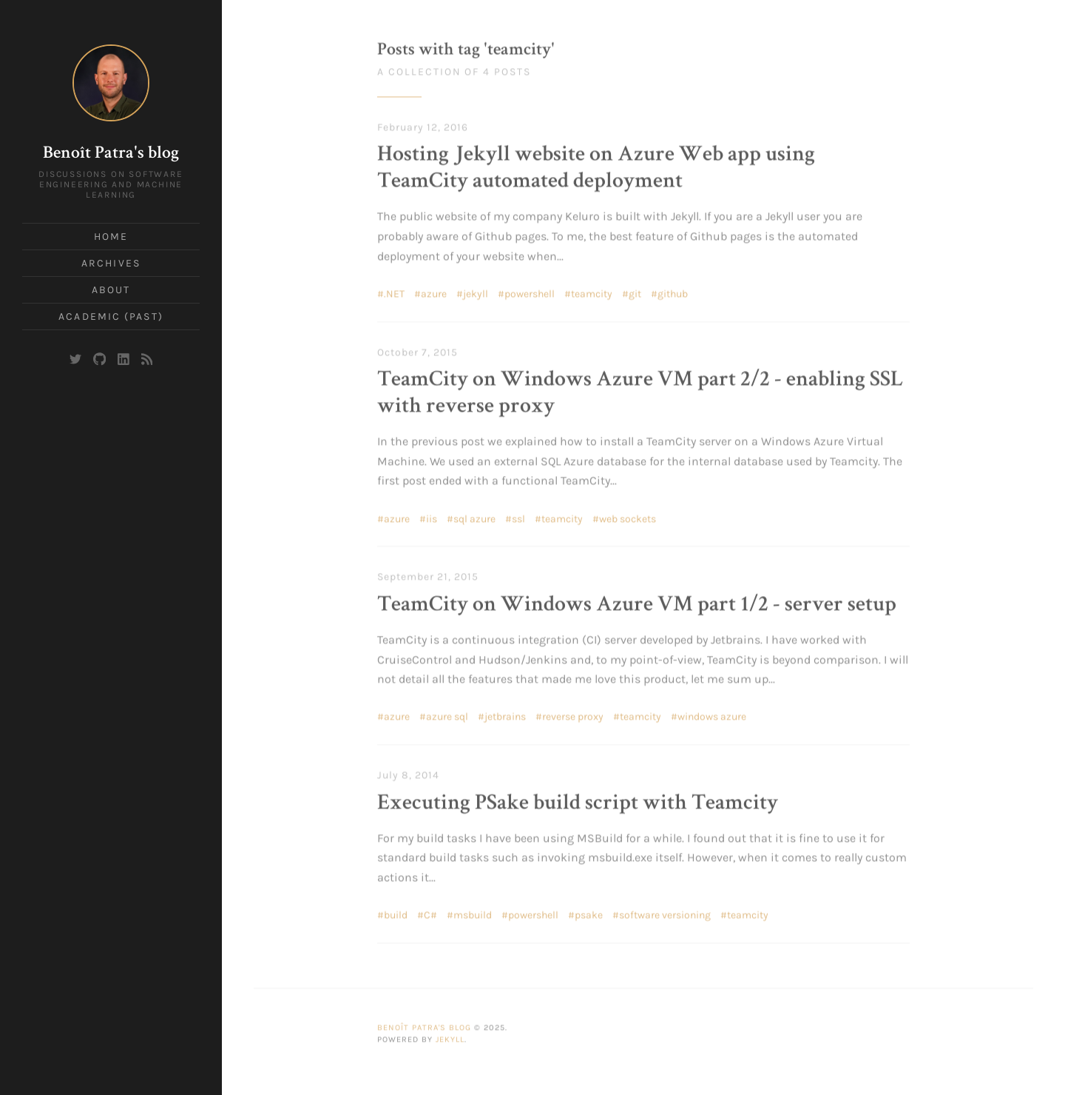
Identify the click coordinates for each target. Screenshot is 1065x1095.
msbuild (472, 912)
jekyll (475, 291)
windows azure (711, 714)
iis (431, 515)
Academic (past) (110, 316)
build (396, 912)
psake (589, 912)
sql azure (474, 515)
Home (111, 236)
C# (430, 912)
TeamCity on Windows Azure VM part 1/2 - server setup (636, 603)
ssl (518, 515)
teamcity (591, 291)
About (111, 290)
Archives (111, 263)
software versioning (665, 912)
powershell (529, 291)
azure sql (447, 714)
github (672, 291)
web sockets (627, 515)
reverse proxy (573, 714)
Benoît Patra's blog (111, 154)
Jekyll (450, 1037)
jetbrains (505, 714)
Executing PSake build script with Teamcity (577, 801)
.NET (394, 291)
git (635, 291)
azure (434, 291)
